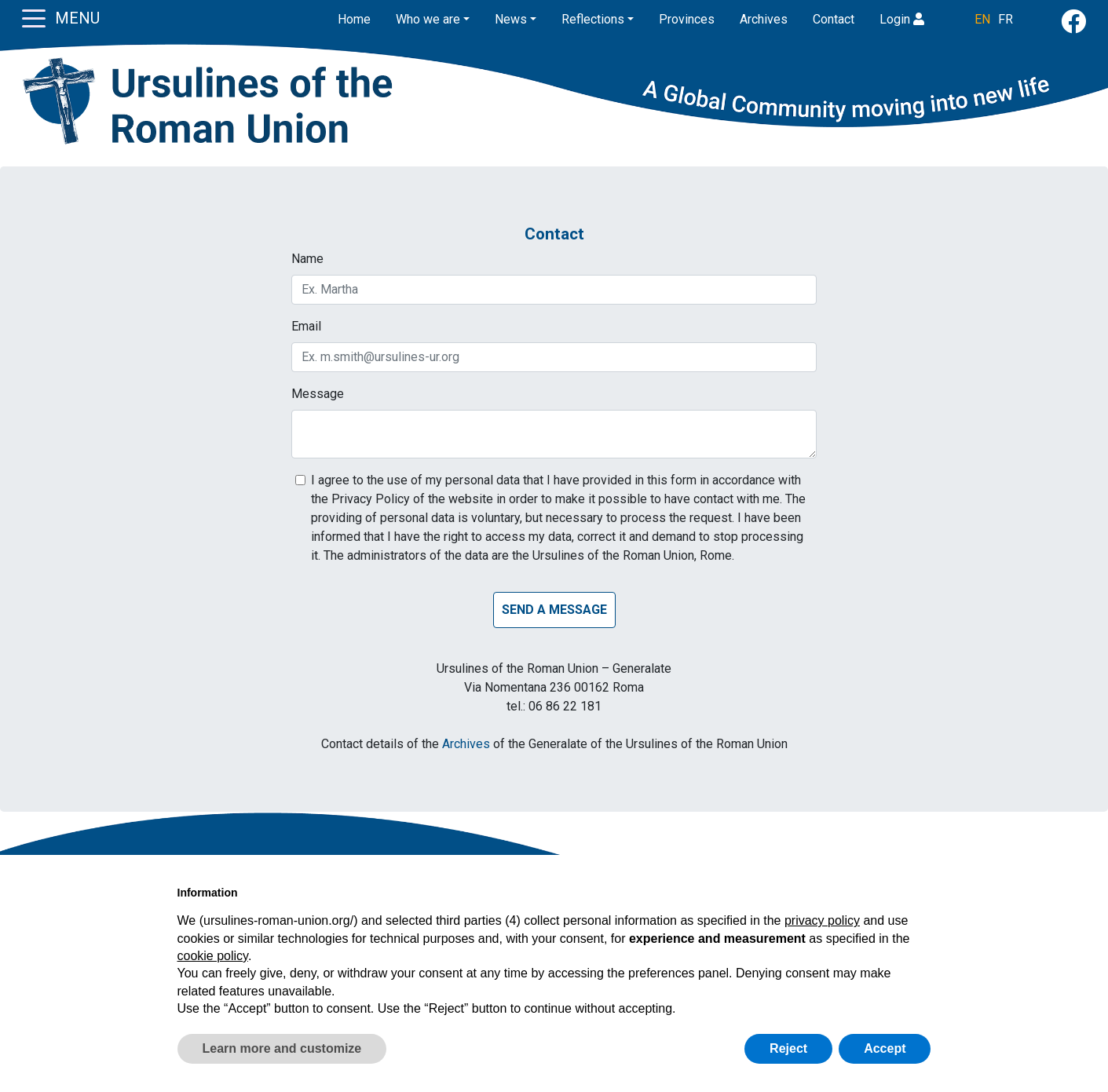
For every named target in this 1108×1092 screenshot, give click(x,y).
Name (307, 258)
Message (317, 393)
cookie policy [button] (212, 955)
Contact (833, 19)
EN (982, 19)
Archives (764, 19)
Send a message (554, 609)
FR (1005, 19)
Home (354, 19)
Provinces (687, 19)
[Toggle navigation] (34, 17)
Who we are (428, 19)
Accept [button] (884, 1048)
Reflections (592, 19)
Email (306, 326)
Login (901, 19)
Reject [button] (788, 1048)
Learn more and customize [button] (282, 1048)
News (511, 19)
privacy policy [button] (822, 920)
